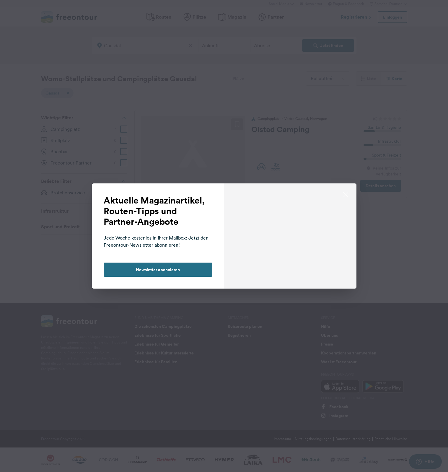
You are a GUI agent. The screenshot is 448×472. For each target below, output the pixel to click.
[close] (345, 194)
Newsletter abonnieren (158, 270)
